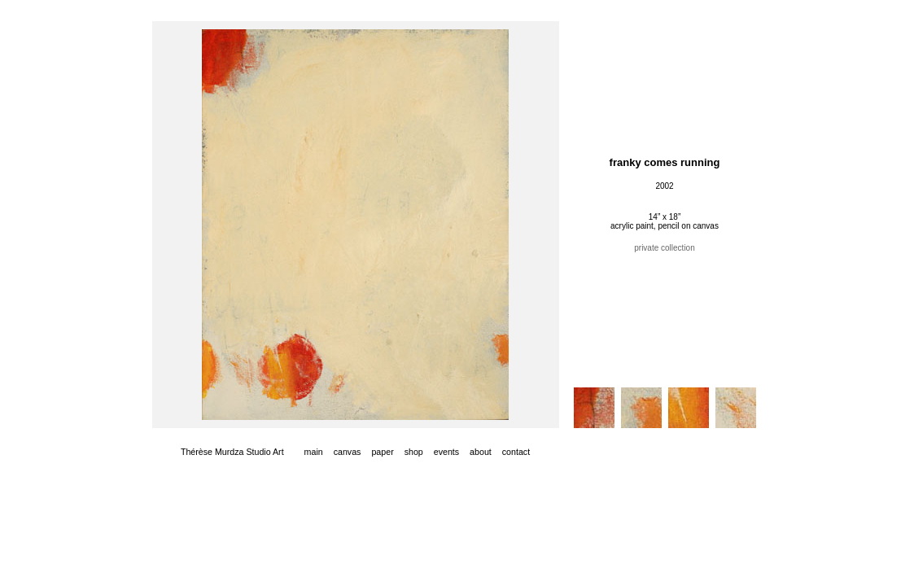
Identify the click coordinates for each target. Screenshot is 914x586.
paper (382, 452)
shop (414, 452)
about (481, 452)
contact (516, 452)
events (446, 452)
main (313, 452)
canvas (347, 452)
